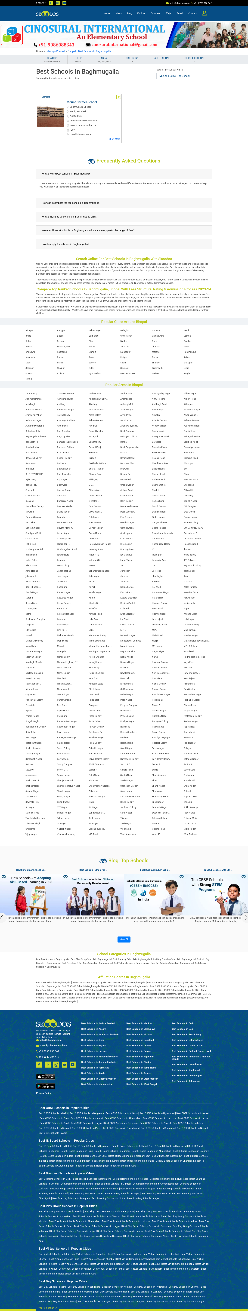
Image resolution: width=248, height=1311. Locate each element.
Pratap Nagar (32, 716)
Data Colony (95, 506)
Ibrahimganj (31, 554)
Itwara (92, 565)
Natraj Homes (95, 662)
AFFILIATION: (161, 60)
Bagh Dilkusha (96, 431)
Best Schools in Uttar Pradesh (142, 1079)
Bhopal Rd (125, 474)
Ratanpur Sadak (33, 743)
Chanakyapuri (127, 485)
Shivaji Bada (31, 796)
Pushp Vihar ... (96, 721)
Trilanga (124, 818)
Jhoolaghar (157, 576)
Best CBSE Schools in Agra (53, 1133)
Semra (155, 769)
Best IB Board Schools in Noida (85, 1165)
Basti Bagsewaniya (129, 447)
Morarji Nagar (127, 646)
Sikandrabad (63, 802)
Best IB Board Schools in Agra (120, 1165)
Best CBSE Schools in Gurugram (158, 1128)
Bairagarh (94, 436)
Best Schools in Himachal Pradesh (99, 1057)
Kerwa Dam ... (32, 603)
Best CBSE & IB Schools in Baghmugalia (81, 986)
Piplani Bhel (62, 710)
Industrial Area (159, 560)
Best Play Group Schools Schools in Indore (174, 1221)
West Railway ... (191, 834)
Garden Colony (191, 522)
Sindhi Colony (127, 802)
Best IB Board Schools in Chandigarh (175, 1160)
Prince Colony (127, 716)
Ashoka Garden (191, 420)
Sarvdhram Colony (161, 759)
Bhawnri (124, 468)
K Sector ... (189, 581)
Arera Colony (95, 415)
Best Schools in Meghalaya (140, 1029)
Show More (114, 139)
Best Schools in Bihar (92, 1040)
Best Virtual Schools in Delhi (54, 1254)
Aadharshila (126, 393)
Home (107, 13)
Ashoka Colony (159, 420)
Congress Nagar (65, 501)
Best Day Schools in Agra (190, 1301)
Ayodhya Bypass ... (129, 425)
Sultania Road (32, 812)
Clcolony (29, 501)
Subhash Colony (128, 807)
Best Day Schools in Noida (161, 1301)
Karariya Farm (191, 592)
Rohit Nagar (189, 743)
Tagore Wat (189, 812)
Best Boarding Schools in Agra (143, 1198)
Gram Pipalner (64, 538)
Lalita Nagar (63, 624)
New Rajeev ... (190, 678)
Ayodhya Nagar (159, 425)
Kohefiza (93, 608)
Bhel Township (64, 474)
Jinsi (186, 576)
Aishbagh (93, 404)
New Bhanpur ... (128, 673)
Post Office (125, 710)
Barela (123, 442)
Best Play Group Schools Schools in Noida (146, 1236)
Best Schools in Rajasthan (140, 1057)
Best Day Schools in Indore (178, 1291)
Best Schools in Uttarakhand (186, 1064)
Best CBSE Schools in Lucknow (159, 1118)
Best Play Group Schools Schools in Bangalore (109, 1211)
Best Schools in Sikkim (138, 1062)
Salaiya (187, 748)
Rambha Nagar (96, 737)
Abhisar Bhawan (65, 399)
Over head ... (95, 694)
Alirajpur (29, 330)
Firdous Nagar (191, 517)
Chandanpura (159, 485)
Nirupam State (96, 683)
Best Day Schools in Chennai (184, 1286)
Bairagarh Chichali (129, 436)
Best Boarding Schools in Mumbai (113, 1183)
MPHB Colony (190, 646)
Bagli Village (189, 431)
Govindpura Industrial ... (164, 533)
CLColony (188, 495)
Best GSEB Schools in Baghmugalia (125, 997)
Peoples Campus (128, 705)
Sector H (93, 769)
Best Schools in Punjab (138, 1051)
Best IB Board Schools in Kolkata (129, 1146)
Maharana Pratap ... (99, 635)
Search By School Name (169, 69)
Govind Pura (95, 533)
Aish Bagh (30, 404)
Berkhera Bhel (127, 463)
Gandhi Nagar (127, 522)
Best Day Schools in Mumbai (77, 1291)
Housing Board (96, 549)
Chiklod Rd (189, 490)
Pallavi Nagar (126, 694)
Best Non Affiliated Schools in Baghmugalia (165, 997)
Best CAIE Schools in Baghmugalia (184, 994)
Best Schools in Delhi (182, 1023)
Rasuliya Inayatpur (161, 737)
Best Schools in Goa (182, 1029)
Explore (141, 13)
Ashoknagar (95, 330)
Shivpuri (61, 368)
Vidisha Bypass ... (97, 829)
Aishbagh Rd (126, 404)
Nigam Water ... (64, 683)
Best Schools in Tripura (138, 1073)
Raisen (187, 357)
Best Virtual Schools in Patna (108, 1268)
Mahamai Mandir (65, 635)
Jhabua (156, 346)
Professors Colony (193, 716)
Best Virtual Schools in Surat (74, 1263)
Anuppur (61, 330)
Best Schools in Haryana (94, 1051)
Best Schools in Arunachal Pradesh (99, 1034)
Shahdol (156, 362)
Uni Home (30, 829)
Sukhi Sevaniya (191, 807)
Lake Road (94, 619)
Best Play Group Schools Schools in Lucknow (126, 1221)
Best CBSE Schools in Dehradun (121, 1123)
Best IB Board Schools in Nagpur (126, 1155)
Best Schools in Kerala (93, 1073)
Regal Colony (95, 743)
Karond (29, 597)
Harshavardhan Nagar (100, 544)
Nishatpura (189, 683)
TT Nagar (93, 823)
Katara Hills (157, 597)
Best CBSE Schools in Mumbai (87, 1118)
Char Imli (29, 490)
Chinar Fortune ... (34, 495)
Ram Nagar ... (32, 737)
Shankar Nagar (32, 786)
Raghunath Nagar (66, 726)
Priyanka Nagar (159, 716)
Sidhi (91, 368)
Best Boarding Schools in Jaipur (86, 1193)
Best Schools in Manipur (139, 1023)
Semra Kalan (63, 775)
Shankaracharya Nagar (68, 786)
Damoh (187, 336)
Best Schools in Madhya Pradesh (98, 1079)
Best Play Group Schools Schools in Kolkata (159, 1211)
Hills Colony (126, 544)
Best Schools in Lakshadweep (187, 1040)
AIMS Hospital (159, 399)
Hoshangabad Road (67, 549)
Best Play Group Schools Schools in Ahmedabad (74, 1221)
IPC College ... (190, 560)
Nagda (187, 373)
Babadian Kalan (33, 431)
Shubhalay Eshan (160, 796)
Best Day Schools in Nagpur (72, 1296)
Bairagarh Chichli (160, 436)
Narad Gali (189, 651)
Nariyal (155, 657)
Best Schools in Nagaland (140, 1040)
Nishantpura (126, 683)
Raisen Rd (125, 726)
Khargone (62, 352)
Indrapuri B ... (95, 560)
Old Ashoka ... (95, 689)
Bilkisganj (93, 479)
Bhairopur (188, 463)
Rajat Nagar (63, 732)
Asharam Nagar (33, 420)
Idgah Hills (94, 554)
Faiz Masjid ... (64, 517)
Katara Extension (128, 597)
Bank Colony (95, 442)
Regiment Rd (126, 743)
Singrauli (124, 368)
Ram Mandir (190, 732)
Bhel (186, 468)
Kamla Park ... (127, 592)
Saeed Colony (63, 748)
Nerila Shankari (96, 673)
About (118, 13)
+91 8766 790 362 (47, 1051)
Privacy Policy (43, 1093)
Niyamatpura (31, 689)
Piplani (28, 710)
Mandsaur (125, 352)
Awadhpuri (62, 425)
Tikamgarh (157, 368)
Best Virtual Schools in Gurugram (181, 1268)
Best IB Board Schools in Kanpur (102, 1160)
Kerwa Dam (189, 597)
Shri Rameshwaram (130, 796)
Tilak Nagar (94, 818)
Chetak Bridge (64, 490)
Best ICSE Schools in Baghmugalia (89, 982)
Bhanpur (29, 468)
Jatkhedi (124, 576)
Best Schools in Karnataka (95, 1068)
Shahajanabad (159, 775)
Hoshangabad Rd (34, 549)
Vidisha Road (158, 829)
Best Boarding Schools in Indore (67, 1188)
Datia (28, 341)
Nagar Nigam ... (159, 651)
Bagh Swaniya (127, 431)
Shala (155, 780)
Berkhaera (30, 463)
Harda (28, 346)
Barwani (156, 330)
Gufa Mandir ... (127, 538)
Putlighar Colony (160, 721)
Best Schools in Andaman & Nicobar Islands (190, 1058)
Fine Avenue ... (127, 517)
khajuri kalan (190, 603)
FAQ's (168, 13)
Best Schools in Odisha (138, 1045)
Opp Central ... (191, 689)
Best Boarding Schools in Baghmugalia (132, 959)
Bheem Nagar (158, 468)
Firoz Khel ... (31, 522)
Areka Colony (63, 415)
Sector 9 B (125, 764)
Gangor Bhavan (159, 522)
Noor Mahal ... (64, 689)
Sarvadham (62, 759)
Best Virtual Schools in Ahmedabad (135, 1259)
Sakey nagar (158, 748)
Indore (92, 346)
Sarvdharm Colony (129, 759)
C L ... (91, 485)
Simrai (92, 802)
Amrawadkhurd (96, 409)
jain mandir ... (32, 576)
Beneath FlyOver (33, 458)
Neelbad (188, 667)
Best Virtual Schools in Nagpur (107, 1263)
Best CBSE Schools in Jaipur (188, 1123)
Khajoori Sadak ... (160, 603)
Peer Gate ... (63, 705)
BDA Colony (63, 452)
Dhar (91, 341)
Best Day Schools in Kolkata (117, 1286)
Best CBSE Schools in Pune (54, 1118)
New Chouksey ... (192, 673)
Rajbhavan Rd (95, 732)
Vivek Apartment (128, 834)
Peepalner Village (192, 700)
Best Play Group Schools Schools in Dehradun (146, 1226)
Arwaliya (156, 415)
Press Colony (95, 716)
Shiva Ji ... (189, 791)
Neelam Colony (159, 667)
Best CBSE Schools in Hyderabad (157, 1113)
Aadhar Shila (95, 393)
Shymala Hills (32, 802)
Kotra (28, 614)
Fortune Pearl (95, 522)
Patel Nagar (126, 700)
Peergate (93, 705)
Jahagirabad (31, 571)
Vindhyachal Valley (66, 834)
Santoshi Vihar (191, 753)
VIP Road (93, 834)
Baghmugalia (158, 431)
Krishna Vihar (190, 614)
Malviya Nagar (191, 635)
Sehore (92, 362)
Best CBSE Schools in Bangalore (87, 1113)
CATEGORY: (132, 60)
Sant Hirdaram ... (128, 753)
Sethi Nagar (94, 775)
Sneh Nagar (158, 802)
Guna (154, 341)
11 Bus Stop (31, 393)
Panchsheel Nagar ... (194, 694)
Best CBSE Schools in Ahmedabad (123, 1118)
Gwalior (187, 341)
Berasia (92, 458)
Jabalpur (124, 346)
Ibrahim (187, 549)
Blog (129, 13)
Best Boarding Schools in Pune (77, 1183)
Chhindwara (158, 336)
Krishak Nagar (127, 614)
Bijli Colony (30, 479)
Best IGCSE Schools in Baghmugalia (176, 990)
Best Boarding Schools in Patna (158, 1193)
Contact (192, 13)
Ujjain (186, 368)
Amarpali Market (33, 409)
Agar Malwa (95, 373)
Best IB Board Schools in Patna (137, 1160)
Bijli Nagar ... (63, 479)
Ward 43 (156, 834)
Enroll (180, 13)
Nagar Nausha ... (128, 651)
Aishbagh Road (159, 404)
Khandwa (30, 352)
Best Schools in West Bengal (141, 1084)
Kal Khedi (156, 587)
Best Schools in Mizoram (139, 1034)
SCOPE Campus (96, 764)
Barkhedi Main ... (33, 447)
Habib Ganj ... (63, 544)
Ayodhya (93, 425)
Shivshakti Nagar (97, 796)
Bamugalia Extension (67, 442)
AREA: (104, 60)
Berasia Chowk (127, 458)
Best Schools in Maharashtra (96, 1084)
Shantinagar (190, 786)
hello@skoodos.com (179, 3)
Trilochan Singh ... (34, 823)
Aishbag (61, 404)
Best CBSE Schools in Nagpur (86, 1123)
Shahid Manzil (32, 780)
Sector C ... (62, 769)
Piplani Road (95, 710)
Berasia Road (158, 458)
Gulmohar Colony (192, 538)
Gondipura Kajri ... (34, 533)
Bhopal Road (158, 474)
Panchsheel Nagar (161, 694)
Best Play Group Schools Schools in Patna (167, 1231)
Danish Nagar (190, 501)
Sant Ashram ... (64, 753)
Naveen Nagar (127, 662)
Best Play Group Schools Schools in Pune (144, 1216)
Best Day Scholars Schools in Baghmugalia (172, 963)
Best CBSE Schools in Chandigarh (121, 1128)
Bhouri (187, 474)
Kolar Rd (124, 608)
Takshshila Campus (35, 818)
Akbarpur (188, 404)
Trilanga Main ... (191, 818)
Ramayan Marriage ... (67, 737)
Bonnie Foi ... (31, 485)
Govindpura (126, 533)
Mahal (28, 635)
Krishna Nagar (159, 614)
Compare (155, 13)
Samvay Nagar (32, 753)
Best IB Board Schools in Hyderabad (167, 1146)
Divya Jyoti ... (95, 511)
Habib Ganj (30, 544)
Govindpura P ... (191, 533)
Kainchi (92, 587)
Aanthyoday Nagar (161, 393)
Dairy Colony (126, 501)
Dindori (123, 341)
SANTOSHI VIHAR (161, 753)
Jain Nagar (62, 576)
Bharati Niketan (96, 468)
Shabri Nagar (126, 775)
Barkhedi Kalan (191, 442)
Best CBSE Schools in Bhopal (155, 1123)
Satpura (29, 764)
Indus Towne (126, 560)
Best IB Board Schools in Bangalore (91, 1146)
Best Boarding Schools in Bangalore (92, 1178)
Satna (60, 362)
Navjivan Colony (160, 662)
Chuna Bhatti (95, 495)
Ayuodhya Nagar (192, 425)
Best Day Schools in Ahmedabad (111, 1291)
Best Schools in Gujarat (93, 1045)
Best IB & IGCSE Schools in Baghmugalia (93, 990)
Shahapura (189, 775)
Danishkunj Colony (34, 506)
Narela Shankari (96, 657)
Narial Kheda (126, 657)
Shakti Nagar (126, 780)
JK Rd (92, 581)
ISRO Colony (63, 565)
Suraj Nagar (126, 812)
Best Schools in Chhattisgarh (186, 1076)
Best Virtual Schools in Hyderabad (161, 1254)
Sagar (28, 362)
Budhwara (62, 485)
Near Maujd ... (95, 667)
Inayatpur (157, 554)
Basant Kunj (95, 447)
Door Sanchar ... (128, 511)
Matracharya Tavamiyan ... (197, 640)
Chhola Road (126, 490)
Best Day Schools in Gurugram (129, 1301)
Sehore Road (126, 769)
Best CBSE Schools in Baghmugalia (53, 982)
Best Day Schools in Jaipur (168, 1296)
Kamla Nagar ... (96, 592)
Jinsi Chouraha (32, 581)
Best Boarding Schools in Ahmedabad (153, 1183)
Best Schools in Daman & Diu (186, 1045)
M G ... (92, 630)
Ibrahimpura (63, 554)
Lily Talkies (30, 630)
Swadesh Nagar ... (161, 812)
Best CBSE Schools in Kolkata (122, 1113)
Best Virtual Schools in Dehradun (143, 1263)
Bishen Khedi (158, 479)
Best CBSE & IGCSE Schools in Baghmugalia (171, 986)
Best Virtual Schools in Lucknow (172, 1259)
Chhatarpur (126, 336)
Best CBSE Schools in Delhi (53, 1113)
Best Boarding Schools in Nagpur (137, 1188)
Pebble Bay (157, 700)
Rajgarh (124, 357)
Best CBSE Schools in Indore (193, 1118)
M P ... (123, 630)
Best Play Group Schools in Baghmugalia (91, 959)
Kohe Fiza (62, 608)
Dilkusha (29, 511)
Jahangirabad (64, 571)
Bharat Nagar (64, 468)
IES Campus (126, 554)
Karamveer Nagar (160, 592)
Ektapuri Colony (33, 517)
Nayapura (30, 667)
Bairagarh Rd (31, 442)
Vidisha (60, 373)
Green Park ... (95, 538)
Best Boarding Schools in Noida (108, 1198)
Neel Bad (124, 667)
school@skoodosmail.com (52, 1045)
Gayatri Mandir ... (65, 528)
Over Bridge (62, 694)
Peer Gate (30, 705)
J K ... (123, 565)
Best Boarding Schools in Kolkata (130, 1178)
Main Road (157, 635)
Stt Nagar (93, 807)
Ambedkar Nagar (65, 409)
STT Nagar (62, 807)
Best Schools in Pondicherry (186, 1034)
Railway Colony (96, 726)
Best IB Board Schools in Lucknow (191, 1151)
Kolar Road (157, 608)
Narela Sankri (63, 657)
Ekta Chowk (189, 511)
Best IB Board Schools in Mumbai (112, 1151)
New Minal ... (158, 678)
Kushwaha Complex (35, 619)
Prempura (62, 716)
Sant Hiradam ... (97, 753)
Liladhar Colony (191, 624)
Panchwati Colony (34, 700)
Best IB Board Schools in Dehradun (164, 1155)
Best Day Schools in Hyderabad (150, 1286)
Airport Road (190, 399)
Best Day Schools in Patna (62, 1301)
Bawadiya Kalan (192, 447)
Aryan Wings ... (191, 415)
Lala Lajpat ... (158, 619)
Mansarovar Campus (130, 640)
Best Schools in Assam (93, 1029)
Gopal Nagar (63, 533)
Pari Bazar (94, 700)
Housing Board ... (128, 549)
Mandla (92, 352)
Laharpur (61, 619)
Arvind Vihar (126, 415)
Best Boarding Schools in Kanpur (122, 1193)
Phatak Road (190, 705)
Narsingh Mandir (33, 662)
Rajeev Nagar (158, 732)
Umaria (29, 373)
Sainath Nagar (96, 748)
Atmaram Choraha (34, 425)
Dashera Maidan (65, 506)
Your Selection (47, 1307)
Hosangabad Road (161, 544)
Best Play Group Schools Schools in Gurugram (98, 1236)
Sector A (156, 764)
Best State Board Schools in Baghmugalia (167, 982)
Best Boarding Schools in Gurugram (71, 1198)
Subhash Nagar (159, 807)
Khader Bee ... (95, 603)
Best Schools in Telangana (185, 1081)
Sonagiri (188, 802)
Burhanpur (94, 336)
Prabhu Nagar (159, 710)
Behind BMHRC (159, 452)
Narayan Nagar (33, 657)
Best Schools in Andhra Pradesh (98, 1023)
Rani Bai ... (125, 737)
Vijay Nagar (31, 834)
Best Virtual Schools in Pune (64, 1259)
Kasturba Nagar (65, 597)
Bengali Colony (64, 458)
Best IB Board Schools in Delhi (55, 1146)
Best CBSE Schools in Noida (192, 1128)
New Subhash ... (33, 683)
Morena (156, 352)
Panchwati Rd (64, 700)
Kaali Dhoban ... (33, 587)
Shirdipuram (126, 791)
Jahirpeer (125, 571)
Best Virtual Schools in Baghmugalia (131, 963)
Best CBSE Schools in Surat (54, 1123)
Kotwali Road (95, 614)
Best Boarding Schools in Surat (102, 1188)
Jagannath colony (193, 565)
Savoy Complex (64, 764)
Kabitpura (62, 587)
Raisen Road (158, 726)
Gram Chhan (31, 538)
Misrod (60, 646)
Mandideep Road (97, 640)
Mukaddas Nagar (34, 651)
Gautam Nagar (32, 528)
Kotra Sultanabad (65, 614)
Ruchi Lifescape (33, 748)
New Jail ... (125, 678)
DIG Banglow (190, 506)
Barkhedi (156, 442)
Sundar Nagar (64, 812)
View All (124, 939)
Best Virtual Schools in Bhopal (178, 1263)
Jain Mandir (189, 571)
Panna (60, 357)
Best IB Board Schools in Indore (56, 1155)
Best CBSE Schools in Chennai (192, 1113)
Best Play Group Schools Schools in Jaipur (72, 1231)
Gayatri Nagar (96, 528)
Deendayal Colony (129, 506)
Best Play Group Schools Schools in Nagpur (97, 1226)
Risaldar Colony (159, 743)
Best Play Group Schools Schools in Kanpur (120, 1231)
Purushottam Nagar (67, 721)
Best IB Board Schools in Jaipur (67, 1160)
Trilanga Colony (159, 818)
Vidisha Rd (125, 829)
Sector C (29, 769)
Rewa (91, 357)
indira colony (190, 554)
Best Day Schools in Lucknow (146, 1291)
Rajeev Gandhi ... (128, 732)
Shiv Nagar (157, 791)
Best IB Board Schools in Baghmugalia (126, 982)
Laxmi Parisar (127, 624)
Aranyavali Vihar (33, 415)
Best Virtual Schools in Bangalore (88, 1254)
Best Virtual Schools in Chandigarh (144, 1268)
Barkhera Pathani (65, 447)
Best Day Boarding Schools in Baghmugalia (173, 959)
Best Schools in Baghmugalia (94, 51)
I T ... (154, 549)
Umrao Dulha (190, 823)
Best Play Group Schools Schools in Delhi (61, 1211)
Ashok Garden (96, 420)
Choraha (61, 495)
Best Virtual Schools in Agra (81, 1273)
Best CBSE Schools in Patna (86, 1128)
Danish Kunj (158, 501)
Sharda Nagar (32, 791)
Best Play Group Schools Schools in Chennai (96, 1216)
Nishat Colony (159, 683)
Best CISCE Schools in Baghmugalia (147, 994)
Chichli (155, 490)
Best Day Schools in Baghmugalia (52, 959)
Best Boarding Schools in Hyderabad (169, 1178)
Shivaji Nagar (63, 796)
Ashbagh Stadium (66, 420)
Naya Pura (189, 662)
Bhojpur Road (95, 474)
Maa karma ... (190, 630)
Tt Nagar (61, 823)
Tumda (155, 823)
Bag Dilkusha (63, 431)
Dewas (60, 341)
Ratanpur (188, 737)
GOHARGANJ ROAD (193, 528)
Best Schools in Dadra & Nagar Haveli (191, 1051)
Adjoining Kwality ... (98, 399)
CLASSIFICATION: (194, 60)
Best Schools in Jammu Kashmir (98, 1062)
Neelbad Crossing (34, 673)
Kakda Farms (126, 587)
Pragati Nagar (191, 710)
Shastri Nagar (64, 791)
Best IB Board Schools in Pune (77, 1151)
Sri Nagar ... (31, 807)
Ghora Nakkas (159, 528)
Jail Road (156, 571)
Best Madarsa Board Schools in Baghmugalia (84, 997)
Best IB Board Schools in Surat (91, 1155)
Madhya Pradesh (55, 51)
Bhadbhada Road (160, 463)
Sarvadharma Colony (99, 759)
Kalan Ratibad (191, 587)
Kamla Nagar (63, 592)
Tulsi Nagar (125, 823)
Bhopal (72, 51)
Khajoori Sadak (127, 603)
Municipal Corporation (100, 651)
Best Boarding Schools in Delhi (55, 1178)
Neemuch (30, 357)
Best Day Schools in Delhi (52, 1286)
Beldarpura (189, 452)
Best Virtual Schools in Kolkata (124, 1254)
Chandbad (189, 485)
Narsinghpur (190, 352)
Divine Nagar (63, 511)
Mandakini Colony (34, 640)
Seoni (123, 362)
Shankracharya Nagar (99, 786)
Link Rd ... (62, 630)
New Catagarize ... (161, 673)
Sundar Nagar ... (97, 812)
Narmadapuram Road (194, 657)
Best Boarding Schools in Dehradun (175, 1188)
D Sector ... (94, 501)
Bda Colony (31, 452)
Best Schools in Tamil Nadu (141, 1068)
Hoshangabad (64, 346)
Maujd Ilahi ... (32, 646)
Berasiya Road (191, 458)
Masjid (155, 640)
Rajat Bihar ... (32, 732)
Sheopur (29, 368)
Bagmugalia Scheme (35, 436)
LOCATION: (52, 60)
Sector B (188, 764)
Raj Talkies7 (189, 726)
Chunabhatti (126, 495)
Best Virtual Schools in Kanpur (75, 1268)
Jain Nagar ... (95, 576)
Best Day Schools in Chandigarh (94, 1301)
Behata (123, 452)
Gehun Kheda (127, 528)
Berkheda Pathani (97, 463)
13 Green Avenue (65, 393)
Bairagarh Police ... (193, 436)
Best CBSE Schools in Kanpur (54, 1128)
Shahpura (93, 780)
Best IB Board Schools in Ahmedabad (151, 1151)
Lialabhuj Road (159, 624)
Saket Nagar (126, 748)
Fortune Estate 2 (65, 522)
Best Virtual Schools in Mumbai (97, 1259)
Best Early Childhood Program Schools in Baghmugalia (102, 994)
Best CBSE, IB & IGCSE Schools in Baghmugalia (125, 986)
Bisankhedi (125, 479)
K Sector (156, 581)
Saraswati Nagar (33, 759)
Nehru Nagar (63, 673)
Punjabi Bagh (32, 721)
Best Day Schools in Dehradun (105, 1296)
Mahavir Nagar (127, 635)
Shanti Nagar (158, 786)
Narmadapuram (128, 373)
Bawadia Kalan (159, 447)
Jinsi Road (62, 581)
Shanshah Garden (129, 786)
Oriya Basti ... (32, 694)
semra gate (31, 775)
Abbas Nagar (190, 393)
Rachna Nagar (191, 721)
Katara (92, 597)
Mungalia (61, 651)
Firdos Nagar (158, 517)
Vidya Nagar (190, 829)
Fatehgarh (94, 517)
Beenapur (93, 452)
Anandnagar (158, 409)
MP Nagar (157, 646)
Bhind (28, 336)
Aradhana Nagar (192, 409)
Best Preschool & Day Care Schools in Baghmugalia (87, 963)
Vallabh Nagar (64, 829)
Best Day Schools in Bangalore (84, 1286)
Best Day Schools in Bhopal (137, 1296)
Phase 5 (156, 705)
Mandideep (62, 640)
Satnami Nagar (191, 759)
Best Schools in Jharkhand (185, 1070)
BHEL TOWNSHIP (34, 474)
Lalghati (29, 624)
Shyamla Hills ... (191, 796)
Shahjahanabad (65, 780)
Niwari (28, 379)
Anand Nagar (126, 409)
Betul (186, 330)
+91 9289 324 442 (47, 1057)
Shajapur (188, 362)
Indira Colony (31, 560)
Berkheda (61, 463)
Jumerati (124, 581)
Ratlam (155, 357)
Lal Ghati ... (126, 619)
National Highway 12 (67, 662)
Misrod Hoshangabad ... (100, 646)
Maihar (155, 373)
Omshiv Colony (159, 689)
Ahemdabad (126, 399)
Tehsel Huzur (63, 818)
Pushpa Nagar (127, 721)
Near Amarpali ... (65, 667)
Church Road (158, 495)
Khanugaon (31, 608)
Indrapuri (61, 560)
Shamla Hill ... (190, 780)
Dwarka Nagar (159, 511)
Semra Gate (189, 769)
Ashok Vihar (126, 420)
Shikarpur (93, 791)
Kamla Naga (31, 592)
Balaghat (124, 330)
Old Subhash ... (127, 689)
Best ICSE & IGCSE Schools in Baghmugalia (136, 990)
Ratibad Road (64, 743)
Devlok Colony (159, 506)
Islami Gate (31, 565)
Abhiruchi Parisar (33, 399)
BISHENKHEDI (191, 479)
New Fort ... (62, 678)
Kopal (186, 608)
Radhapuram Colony (35, 726)
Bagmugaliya (63, 436)
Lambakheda (95, 624)
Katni (186, 346)
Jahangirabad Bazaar (99, 571)
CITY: (79, 60)
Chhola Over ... (96, 490)
